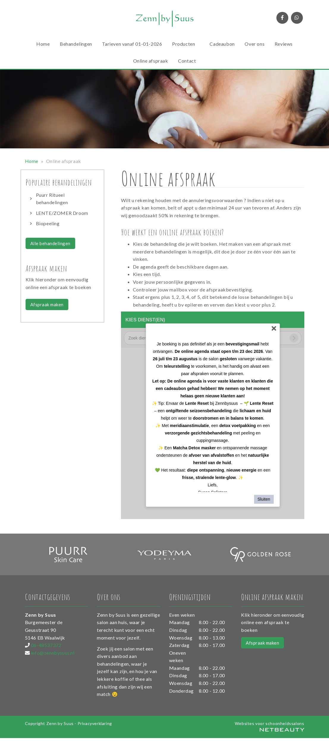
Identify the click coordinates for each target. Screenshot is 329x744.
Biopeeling (48, 223)
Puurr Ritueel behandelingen (52, 198)
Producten (186, 44)
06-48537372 (46, 645)
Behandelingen (76, 44)
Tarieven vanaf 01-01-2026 (132, 44)
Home (43, 44)
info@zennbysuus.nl (53, 653)
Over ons (255, 44)
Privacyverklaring (95, 723)
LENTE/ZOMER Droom (62, 213)
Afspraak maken (47, 304)
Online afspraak (150, 61)
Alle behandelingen (50, 243)
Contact (187, 61)
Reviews (284, 44)
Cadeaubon (222, 44)
